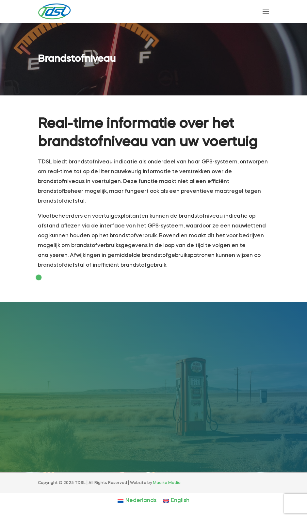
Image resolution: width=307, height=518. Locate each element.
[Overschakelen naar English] (176, 500)
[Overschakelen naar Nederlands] (137, 500)
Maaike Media (167, 483)
